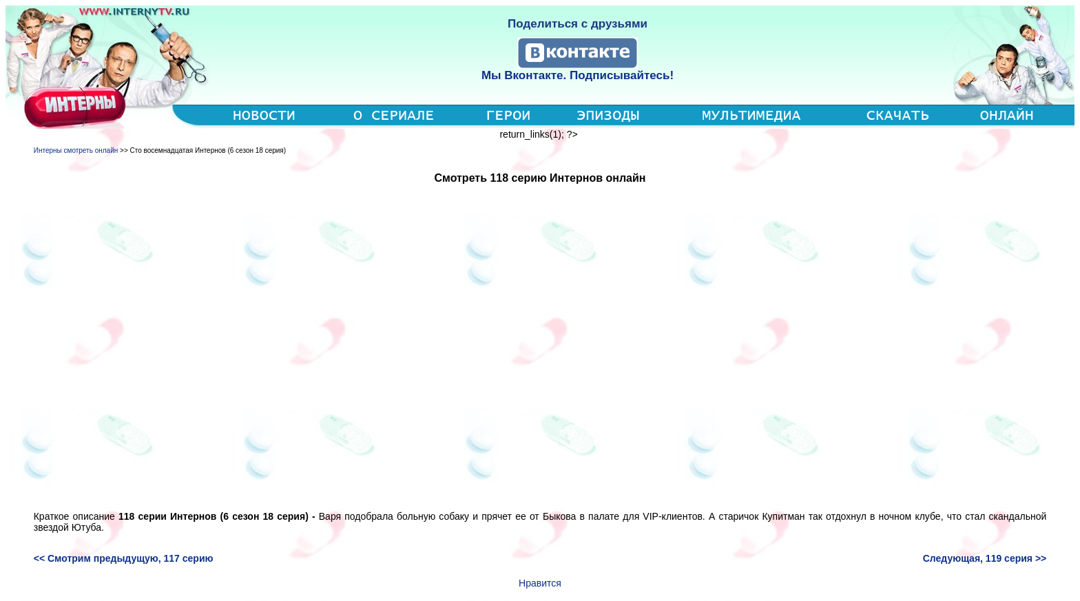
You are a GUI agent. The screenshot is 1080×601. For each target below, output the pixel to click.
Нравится (540, 583)
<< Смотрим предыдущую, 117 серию (124, 558)
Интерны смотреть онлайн (76, 150)
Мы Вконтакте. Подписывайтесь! (577, 75)
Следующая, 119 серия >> (985, 558)
